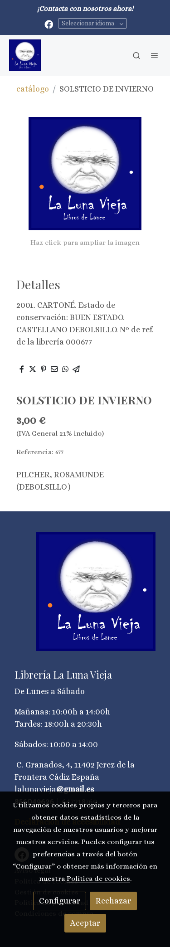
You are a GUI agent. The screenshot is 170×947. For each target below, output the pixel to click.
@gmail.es (75, 789)
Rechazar (113, 900)
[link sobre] (85, 597)
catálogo (32, 88)
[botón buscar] (136, 55)
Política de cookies (98, 878)
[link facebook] (48, 23)
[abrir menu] (154, 55)
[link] (25, 55)
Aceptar (85, 923)
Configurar (59, 900)
